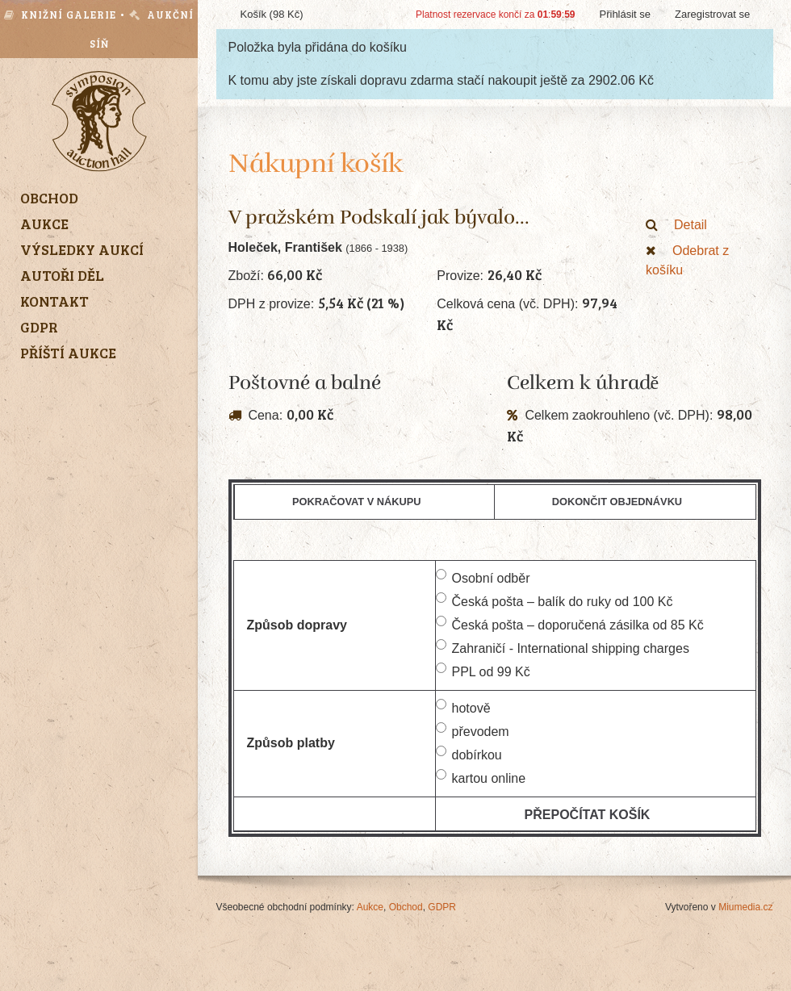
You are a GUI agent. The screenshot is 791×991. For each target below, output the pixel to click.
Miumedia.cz (745, 907)
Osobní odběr (483, 577)
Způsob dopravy (297, 625)
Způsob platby (291, 743)
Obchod (406, 907)
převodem (472, 730)
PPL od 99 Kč (483, 671)
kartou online (481, 777)
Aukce (370, 907)
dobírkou (469, 754)
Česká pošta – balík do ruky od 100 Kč (554, 600)
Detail (676, 225)
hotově (463, 707)
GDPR (442, 907)
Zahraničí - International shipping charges (562, 647)
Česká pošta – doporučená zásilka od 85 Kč (570, 624)
